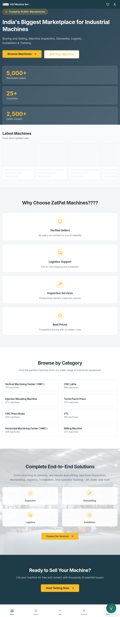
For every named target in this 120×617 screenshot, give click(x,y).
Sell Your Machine (61, 54)
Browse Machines (22, 54)
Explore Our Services (60, 536)
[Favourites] (108, 4)
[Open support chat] (111, 608)
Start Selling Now (60, 588)
